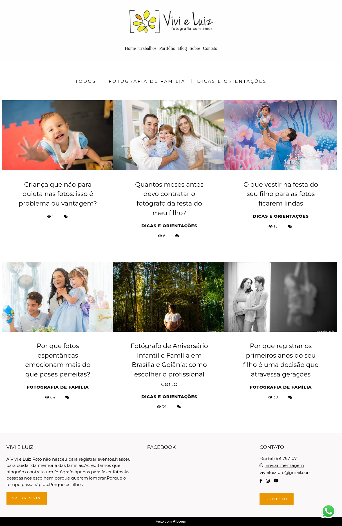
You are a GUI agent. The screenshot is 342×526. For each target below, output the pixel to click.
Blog (182, 48)
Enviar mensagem (284, 465)
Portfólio (167, 48)
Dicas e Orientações (232, 81)
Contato (210, 48)
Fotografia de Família (147, 81)
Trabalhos (147, 48)
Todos (85, 81)
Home (130, 48)
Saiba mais (26, 498)
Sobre (195, 48)
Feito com (171, 521)
